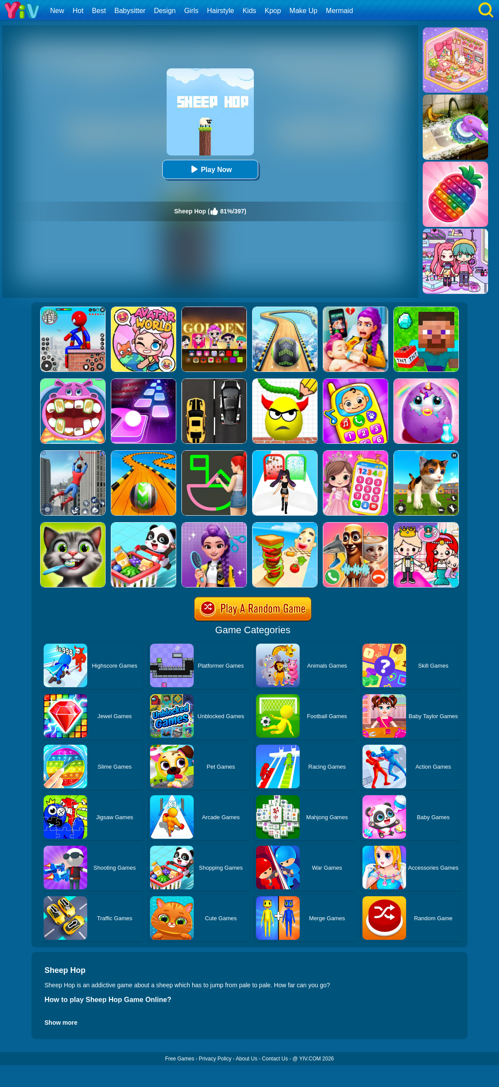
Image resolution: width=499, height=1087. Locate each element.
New (57, 10)
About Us (246, 1059)
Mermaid (339, 10)
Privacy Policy (215, 1059)
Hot (77, 10)
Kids (249, 10)
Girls (191, 10)
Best (99, 10)
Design (165, 10)
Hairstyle (220, 10)
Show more (60, 1022)
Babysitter (129, 10)
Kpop (273, 10)
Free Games (179, 1059)
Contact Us (275, 1059)
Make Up (304, 10)
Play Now (210, 169)
